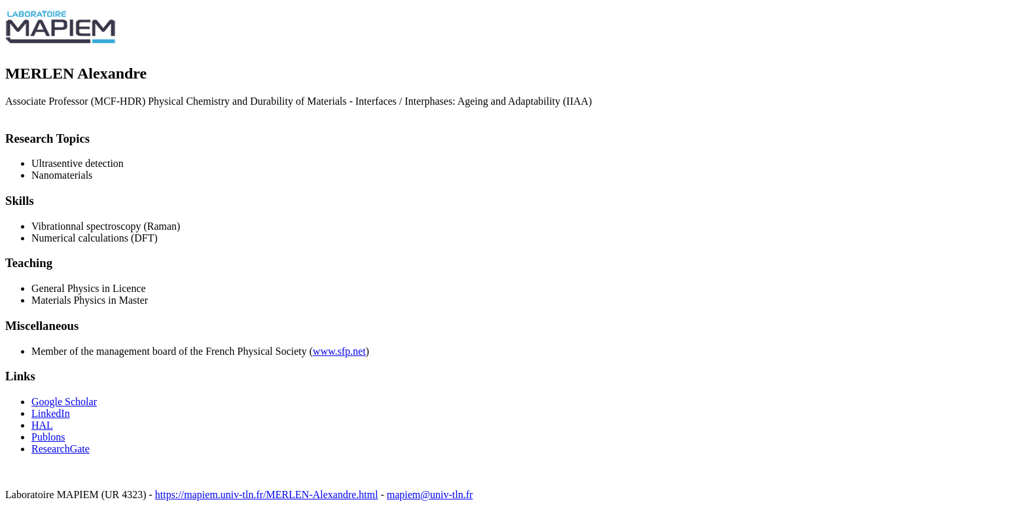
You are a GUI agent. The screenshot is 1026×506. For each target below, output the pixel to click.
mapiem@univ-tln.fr (430, 494)
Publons (48, 437)
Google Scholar (64, 401)
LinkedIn (50, 413)
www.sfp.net (339, 351)
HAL (42, 425)
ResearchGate (60, 448)
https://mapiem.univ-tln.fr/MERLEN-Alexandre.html (266, 494)
